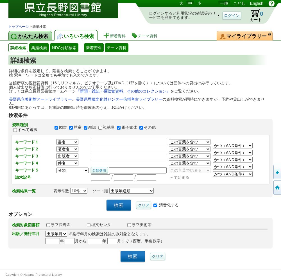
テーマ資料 (116, 48)
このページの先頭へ (277, 172)
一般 (224, 3)
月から (76, 241)
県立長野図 (58, 224)
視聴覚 (109, 127)
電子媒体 (129, 127)
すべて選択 (27, 130)
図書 (63, 127)
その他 (150, 127)
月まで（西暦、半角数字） (135, 241)
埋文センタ (99, 224)
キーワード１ (27, 142)
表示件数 (70, 191)
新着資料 (94, 48)
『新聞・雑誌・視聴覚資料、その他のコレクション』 (123, 91)
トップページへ (277, 187)
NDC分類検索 (64, 48)
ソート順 (123, 191)
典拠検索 (39, 48)
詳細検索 (18, 48)
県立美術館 (139, 224)
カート (253, 15)
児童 (77, 127)
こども (239, 3)
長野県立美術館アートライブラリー (40, 99)
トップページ (18, 27)
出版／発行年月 (26, 233)
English (256, 3)
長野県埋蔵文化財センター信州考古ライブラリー (119, 99)
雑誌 (92, 127)
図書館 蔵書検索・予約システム (67, 12)
